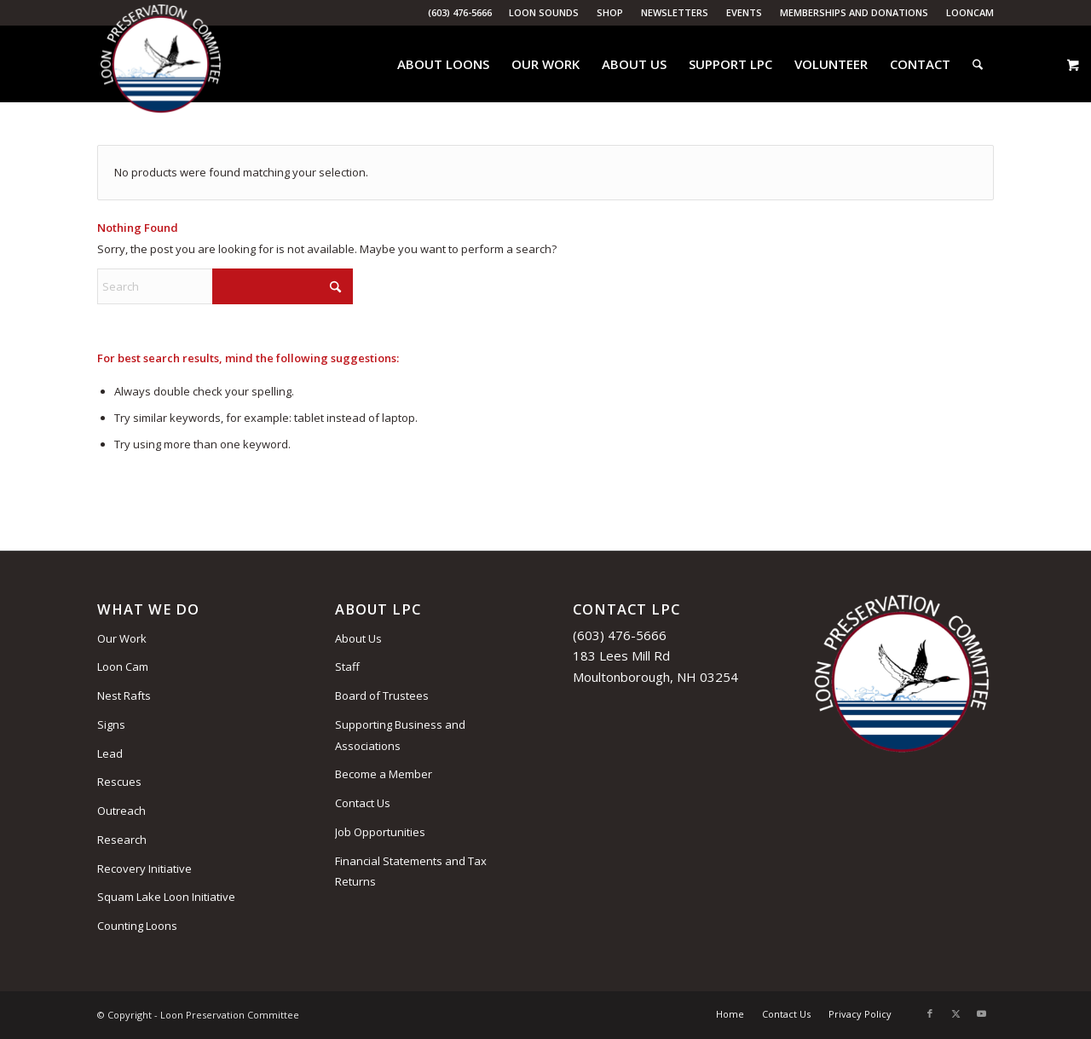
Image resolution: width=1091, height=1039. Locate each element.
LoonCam (970, 12)
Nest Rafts (124, 695)
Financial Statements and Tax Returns (411, 871)
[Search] (977, 63)
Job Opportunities (380, 832)
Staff (347, 666)
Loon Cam (122, 666)
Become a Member (383, 774)
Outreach (121, 810)
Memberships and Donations (854, 12)
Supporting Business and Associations (400, 735)
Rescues (119, 781)
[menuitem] (544, 13)
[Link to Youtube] (981, 1013)
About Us (358, 638)
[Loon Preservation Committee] (160, 64)
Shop (610, 12)
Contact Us (362, 803)
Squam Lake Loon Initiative (166, 896)
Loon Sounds (544, 12)
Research (122, 839)
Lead (110, 753)
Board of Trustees (382, 695)
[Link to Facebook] (930, 1013)
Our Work (122, 638)
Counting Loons (137, 925)
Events (744, 12)
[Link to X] (955, 1013)
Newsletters (674, 12)
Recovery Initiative (144, 868)
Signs (111, 724)
